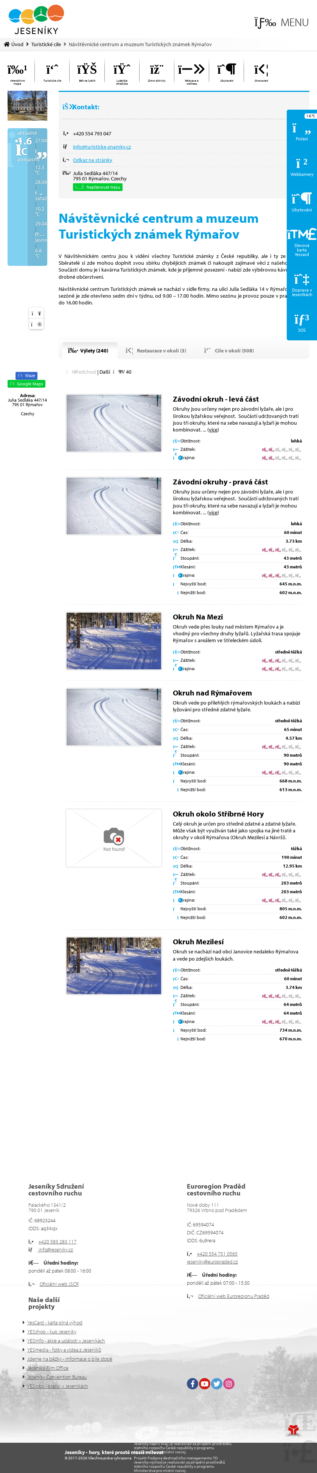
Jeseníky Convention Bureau (57, 1377)
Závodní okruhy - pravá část (220, 481)
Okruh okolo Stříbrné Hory (218, 813)
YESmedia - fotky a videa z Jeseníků (64, 1349)
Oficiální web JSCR (59, 1284)
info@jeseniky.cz (55, 1249)
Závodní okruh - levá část (216, 399)
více (213, 429)
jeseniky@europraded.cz (212, 1261)
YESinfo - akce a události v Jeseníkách (66, 1340)
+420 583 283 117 (57, 1241)
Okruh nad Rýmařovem (212, 692)
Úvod (36, 19)
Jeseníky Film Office (47, 1367)
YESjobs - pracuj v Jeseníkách (57, 1386)
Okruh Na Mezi (198, 616)
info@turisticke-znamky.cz (102, 146)
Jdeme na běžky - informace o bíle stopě (69, 1358)
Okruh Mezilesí (198, 941)
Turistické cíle (46, 44)
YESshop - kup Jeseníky (51, 1331)
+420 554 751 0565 (217, 1253)
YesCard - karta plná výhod (54, 1322)
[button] (281, 22)
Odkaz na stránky (92, 160)
